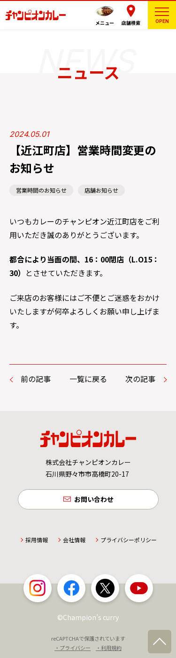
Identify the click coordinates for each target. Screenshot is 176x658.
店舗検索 (131, 22)
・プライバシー (72, 647)
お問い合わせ (94, 499)
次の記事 (140, 378)
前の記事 (36, 378)
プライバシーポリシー (128, 540)
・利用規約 (109, 647)
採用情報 (36, 540)
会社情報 (74, 540)
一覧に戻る (88, 378)
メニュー (104, 22)
